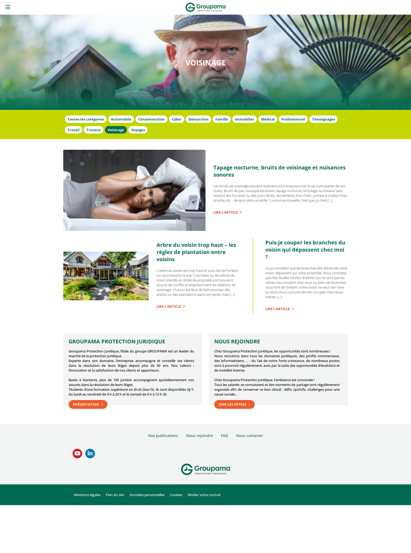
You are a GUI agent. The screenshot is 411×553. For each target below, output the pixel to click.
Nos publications (163, 435)
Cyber (177, 119)
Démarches (198, 119)
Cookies (176, 494)
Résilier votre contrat (204, 494)
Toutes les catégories (86, 119)
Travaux (93, 129)
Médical (268, 119)
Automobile (121, 119)
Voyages (138, 129)
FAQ (224, 435)
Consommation (151, 119)
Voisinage (116, 129)
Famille (221, 119)
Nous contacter (249, 435)
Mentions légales (87, 494)
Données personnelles (147, 494)
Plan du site (115, 494)
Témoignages (323, 119)
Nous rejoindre (199, 435)
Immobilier (244, 119)
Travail (73, 129)
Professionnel (293, 119)
